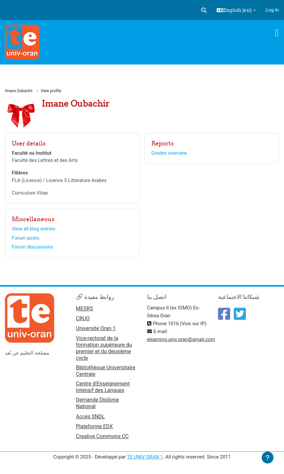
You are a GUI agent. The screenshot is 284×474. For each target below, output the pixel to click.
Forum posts (25, 238)
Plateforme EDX (94, 426)
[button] (203, 10)
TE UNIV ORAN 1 (145, 457)
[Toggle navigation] (277, 33)
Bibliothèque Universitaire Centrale (105, 370)
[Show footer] (267, 457)
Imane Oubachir (19, 91)
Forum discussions (32, 247)
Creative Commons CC (102, 436)
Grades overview (169, 153)
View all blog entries (33, 229)
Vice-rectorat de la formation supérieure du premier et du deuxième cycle (104, 348)
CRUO (83, 318)
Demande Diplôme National (97, 403)
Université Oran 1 (96, 328)
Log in (272, 10)
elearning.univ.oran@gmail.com (181, 339)
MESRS (84, 308)
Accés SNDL (90, 416)
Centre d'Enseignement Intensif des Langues (103, 387)
